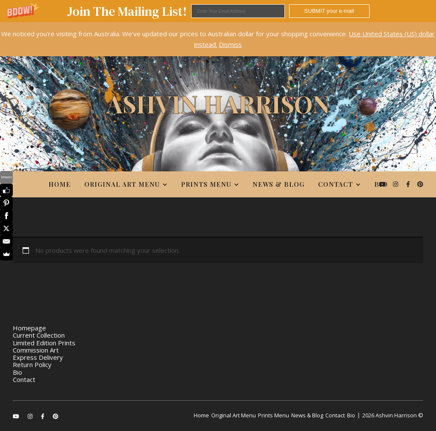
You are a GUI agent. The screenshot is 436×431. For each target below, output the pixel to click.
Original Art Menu (122, 184)
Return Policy (32, 364)
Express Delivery (38, 357)
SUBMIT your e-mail (329, 11)
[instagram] (396, 184)
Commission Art (36, 350)
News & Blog (278, 184)
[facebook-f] (409, 184)
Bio (381, 184)
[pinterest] (420, 184)
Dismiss (230, 44)
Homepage (29, 328)
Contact (335, 184)
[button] (218, 11)
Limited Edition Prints (44, 342)
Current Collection (39, 335)
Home (60, 184)
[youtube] (383, 184)
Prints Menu (206, 184)
